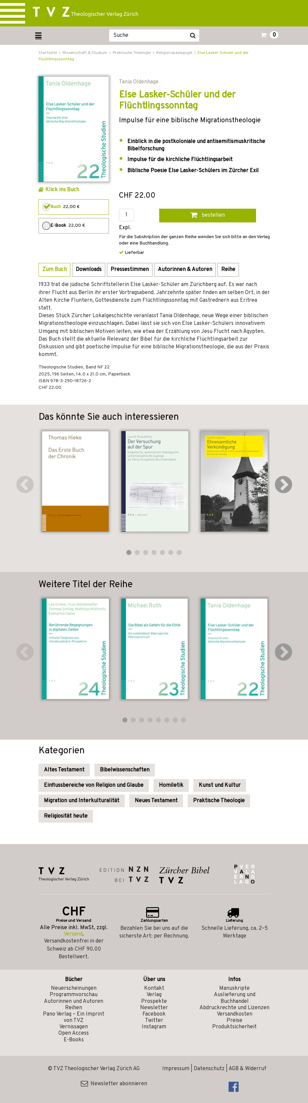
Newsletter (154, 1008)
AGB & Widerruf (247, 1068)
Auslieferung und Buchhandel (234, 998)
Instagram (154, 1027)
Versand (73, 934)
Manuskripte (234, 988)
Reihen (73, 1008)
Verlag (154, 994)
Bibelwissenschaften (124, 770)
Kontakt (154, 988)
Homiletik (171, 785)
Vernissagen (73, 1027)
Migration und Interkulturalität (81, 801)
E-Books (74, 1040)
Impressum (175, 1068)
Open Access (73, 1033)
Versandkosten (234, 1014)
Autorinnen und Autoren (73, 1001)
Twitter (154, 1020)
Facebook (154, 1014)
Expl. (125, 228)
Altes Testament (64, 770)
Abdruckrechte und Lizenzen (234, 1008)
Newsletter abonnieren (114, 1084)
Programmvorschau (74, 994)
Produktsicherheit (234, 1027)
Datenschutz (209, 1068)
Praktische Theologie (219, 801)
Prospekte (154, 1001)
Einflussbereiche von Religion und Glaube (93, 785)
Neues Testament (156, 801)
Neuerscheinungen (74, 988)
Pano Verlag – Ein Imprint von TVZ (73, 1017)
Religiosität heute (65, 816)
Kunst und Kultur (220, 785)
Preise (234, 1020)
